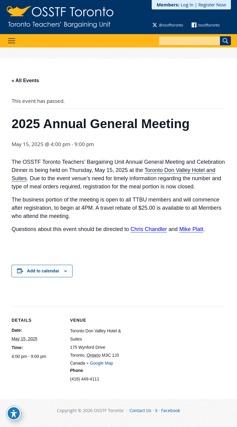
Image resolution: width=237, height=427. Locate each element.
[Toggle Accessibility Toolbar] (13, 413)
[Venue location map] (161, 349)
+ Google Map (99, 363)
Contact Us (140, 410)
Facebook (170, 410)
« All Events (25, 80)
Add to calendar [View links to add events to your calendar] (43, 270)
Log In (187, 5)
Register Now (212, 5)
